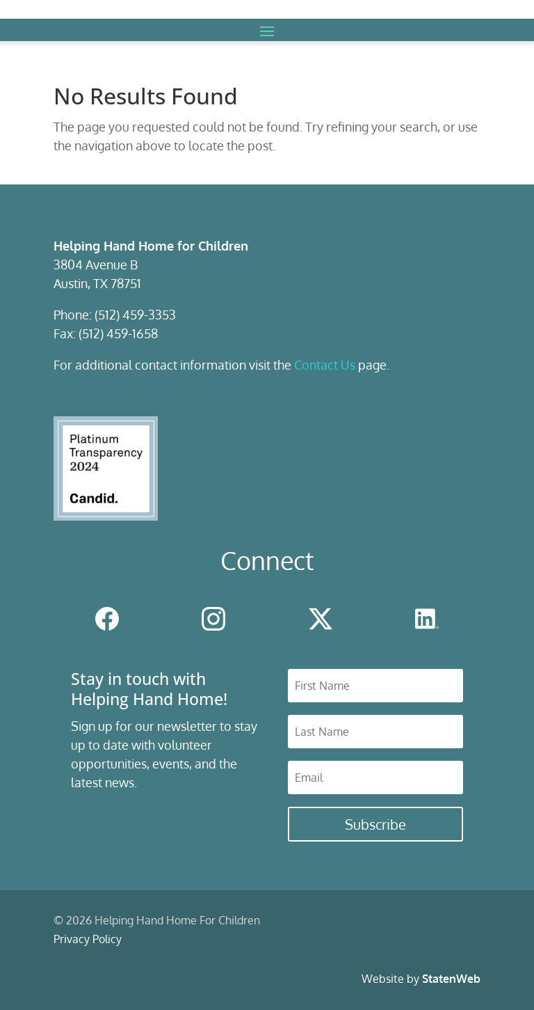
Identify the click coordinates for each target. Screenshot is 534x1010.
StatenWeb (451, 979)
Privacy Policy (88, 939)
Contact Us (324, 364)
